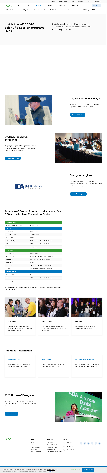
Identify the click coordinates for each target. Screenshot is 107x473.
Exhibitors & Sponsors (67, 10)
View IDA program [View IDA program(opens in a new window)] (78, 194)
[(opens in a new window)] (81, 444)
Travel (78, 10)
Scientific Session (63, 1)
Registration (53, 10)
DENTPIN (80, 1)
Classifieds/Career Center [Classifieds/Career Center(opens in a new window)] (54, 451)
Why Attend (26, 10)
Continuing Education (40, 10)
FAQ (93, 10)
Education (39, 5)
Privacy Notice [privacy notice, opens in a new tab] (51, 471)
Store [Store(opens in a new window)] (73, 1)
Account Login (97, 1)
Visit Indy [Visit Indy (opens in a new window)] (86, 10)
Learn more (12, 414)
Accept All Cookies (88, 469)
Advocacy (50, 5)
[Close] (104, 470)
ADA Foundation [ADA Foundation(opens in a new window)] (36, 451)
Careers (28, 5)
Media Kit (50, 442)
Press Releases (35, 447)
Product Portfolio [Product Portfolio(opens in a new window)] (52, 445)
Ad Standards (51, 449)
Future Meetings (13, 359)
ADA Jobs (34, 449)
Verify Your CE (46, 359)
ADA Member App (36, 445)
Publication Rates (52, 447)
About (33, 442)
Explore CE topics (13, 158)
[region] (53, 470)
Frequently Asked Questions (84, 359)
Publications (62, 5)
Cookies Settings (75, 469)
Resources (75, 5)
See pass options (77, 115)
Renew (53, 1)
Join (88, 1)
